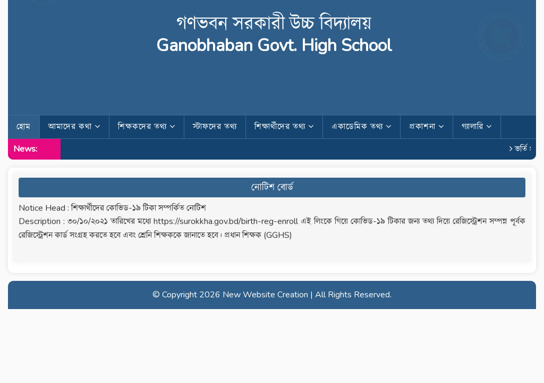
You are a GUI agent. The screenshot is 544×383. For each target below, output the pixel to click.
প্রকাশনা (426, 126)
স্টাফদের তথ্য (215, 126)
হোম (23, 126)
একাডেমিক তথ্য (362, 126)
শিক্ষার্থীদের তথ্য (284, 126)
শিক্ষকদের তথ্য (146, 126)
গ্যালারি (477, 126)
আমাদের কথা (74, 126)
